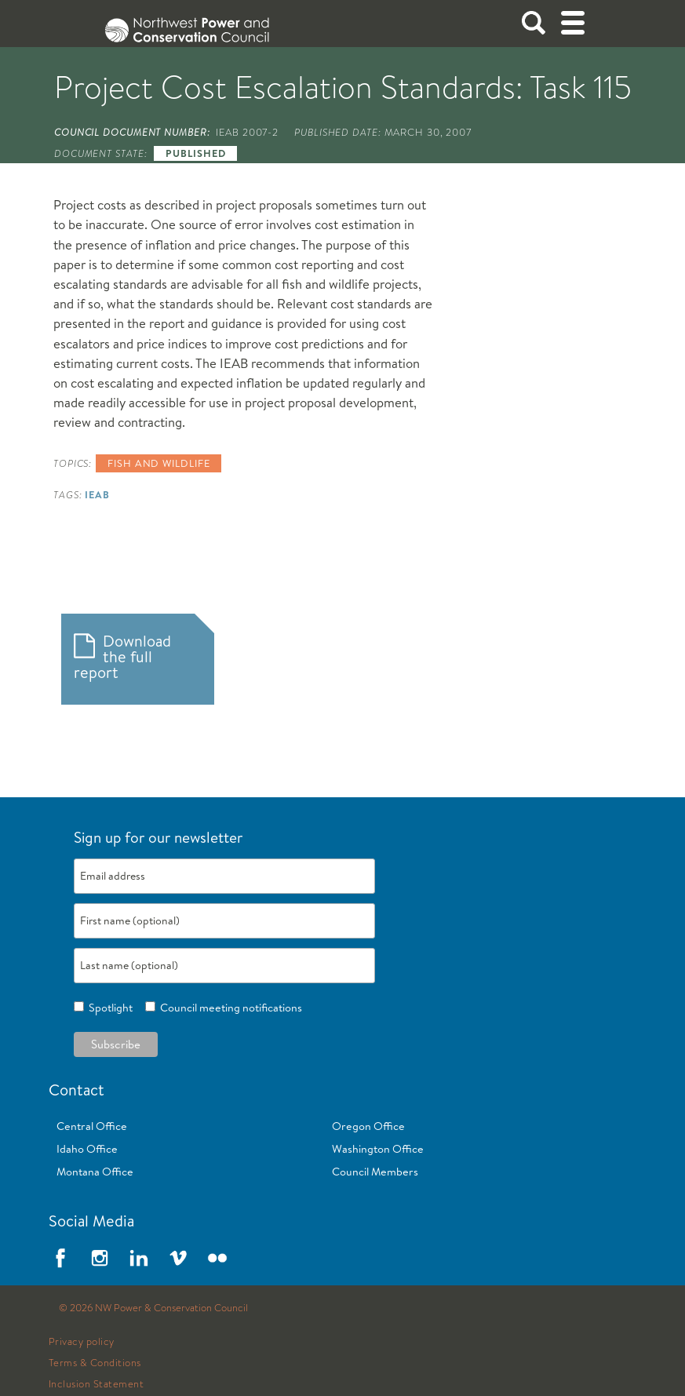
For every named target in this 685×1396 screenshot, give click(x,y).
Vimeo (178, 1258)
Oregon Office (368, 1126)
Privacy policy (82, 1342)
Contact (76, 1089)
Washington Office (378, 1149)
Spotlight (108, 1007)
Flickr (217, 1258)
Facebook (60, 1258)
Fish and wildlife (158, 463)
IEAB (97, 494)
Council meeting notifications (228, 1007)
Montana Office (94, 1171)
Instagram (99, 1258)
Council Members (375, 1171)
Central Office (91, 1126)
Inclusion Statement (96, 1384)
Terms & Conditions (95, 1363)
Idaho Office (87, 1149)
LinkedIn (139, 1258)
